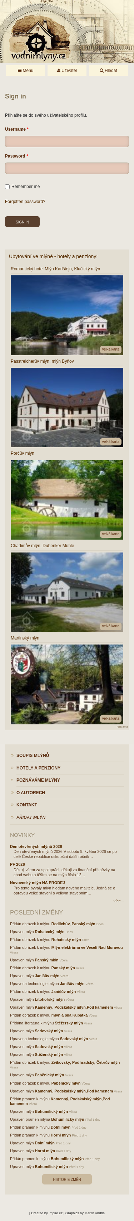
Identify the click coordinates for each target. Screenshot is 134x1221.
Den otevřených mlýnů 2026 (36, 846)
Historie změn (67, 1180)
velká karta (110, 349)
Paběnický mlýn (49, 1075)
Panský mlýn (47, 960)
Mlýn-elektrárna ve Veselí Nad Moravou (87, 947)
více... (119, 901)
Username (15, 129)
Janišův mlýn (47, 976)
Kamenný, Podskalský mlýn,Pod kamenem (74, 1007)
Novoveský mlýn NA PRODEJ (37, 882)
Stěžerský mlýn (69, 1023)
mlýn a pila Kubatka (69, 1015)
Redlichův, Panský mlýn (73, 924)
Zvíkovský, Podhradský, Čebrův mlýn (85, 1062)
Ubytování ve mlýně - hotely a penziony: (53, 256)
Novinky (22, 835)
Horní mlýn (61, 1135)
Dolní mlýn (60, 1127)
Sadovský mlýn (49, 1031)
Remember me (22, 186)
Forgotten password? (25, 201)
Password (15, 156)
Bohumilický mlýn (51, 1111)
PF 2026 (17, 864)
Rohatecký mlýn (50, 932)
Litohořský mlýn (50, 999)
